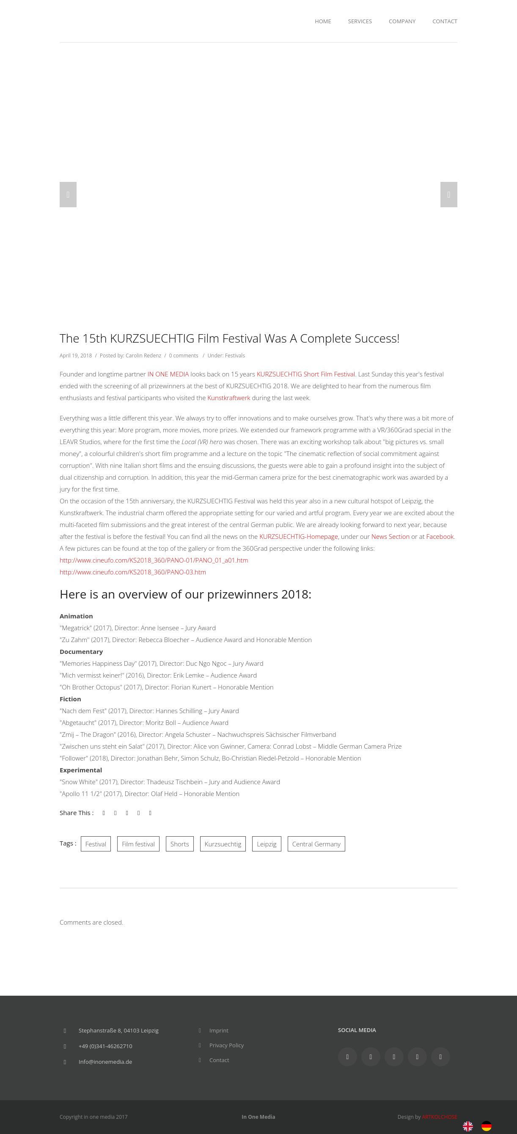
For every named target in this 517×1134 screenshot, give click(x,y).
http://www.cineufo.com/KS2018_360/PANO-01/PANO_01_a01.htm (154, 560)
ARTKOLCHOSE (439, 1116)
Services (360, 21)
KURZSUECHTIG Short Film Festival (306, 374)
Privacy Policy (226, 1045)
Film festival (138, 844)
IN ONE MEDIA (168, 374)
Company (402, 21)
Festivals (235, 355)
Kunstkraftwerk (229, 397)
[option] (488, 1126)
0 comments (183, 355)
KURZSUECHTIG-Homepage (298, 536)
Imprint (218, 1030)
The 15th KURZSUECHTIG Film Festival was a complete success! (230, 338)
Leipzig (266, 844)
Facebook (440, 536)
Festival (95, 844)
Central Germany (316, 844)
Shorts (179, 844)
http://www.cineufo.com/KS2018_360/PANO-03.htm (133, 572)
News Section (391, 536)
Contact (444, 21)
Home (323, 21)
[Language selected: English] (481, 1125)
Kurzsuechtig (223, 844)
